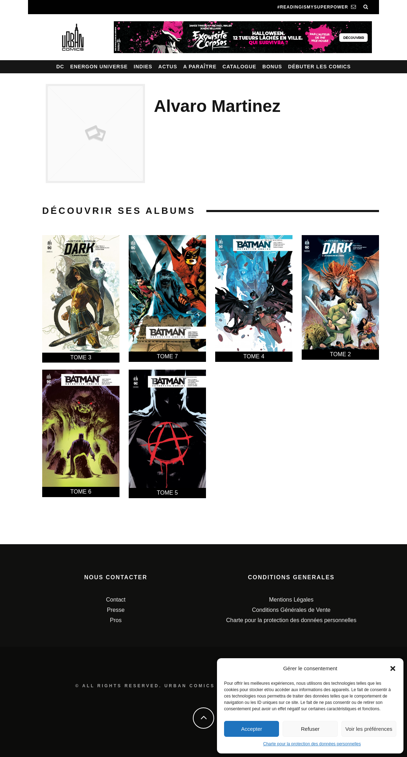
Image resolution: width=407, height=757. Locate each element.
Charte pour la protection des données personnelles (312, 743)
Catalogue (240, 66)
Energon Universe (99, 66)
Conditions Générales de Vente (291, 610)
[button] (392, 668)
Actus (167, 66)
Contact (116, 600)
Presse (116, 610)
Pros (116, 620)
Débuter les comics (319, 66)
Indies (143, 66)
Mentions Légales (291, 600)
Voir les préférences (368, 729)
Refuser (310, 729)
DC (60, 66)
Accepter (251, 729)
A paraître (200, 66)
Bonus (272, 66)
